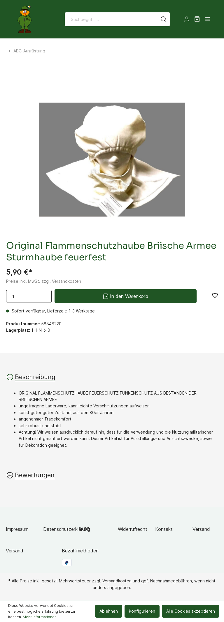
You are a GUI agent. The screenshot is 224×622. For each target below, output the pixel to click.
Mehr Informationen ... (41, 617)
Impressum (17, 529)
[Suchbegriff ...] (111, 19)
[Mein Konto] (187, 19)
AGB (85, 529)
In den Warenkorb (125, 295)
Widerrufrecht (132, 529)
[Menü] (207, 19)
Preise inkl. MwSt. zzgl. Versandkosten (43, 281)
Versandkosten (117, 580)
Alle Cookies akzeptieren (190, 611)
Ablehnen (108, 611)
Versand (201, 529)
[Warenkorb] (197, 19)
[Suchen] (163, 19)
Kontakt (164, 529)
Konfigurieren (142, 611)
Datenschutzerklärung (66, 529)
